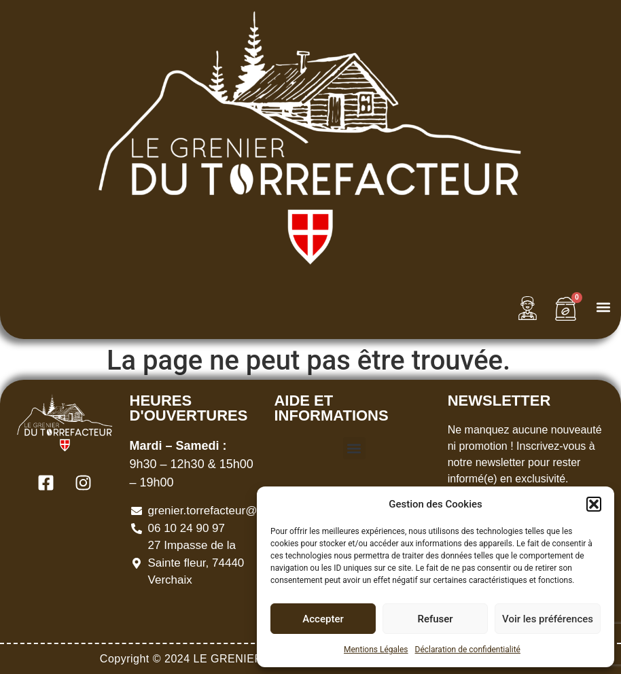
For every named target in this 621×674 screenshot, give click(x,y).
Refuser (435, 619)
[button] (594, 504)
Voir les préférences (547, 619)
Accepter (322, 619)
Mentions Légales (376, 649)
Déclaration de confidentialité (467, 649)
